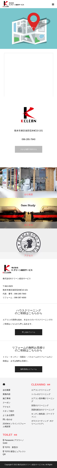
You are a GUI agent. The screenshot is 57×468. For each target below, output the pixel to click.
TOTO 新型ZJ (10, 447)
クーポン (6, 402)
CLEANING (40, 384)
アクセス (6, 407)
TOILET (10, 434)
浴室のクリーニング (40, 405)
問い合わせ (7, 419)
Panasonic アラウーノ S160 (13, 441)
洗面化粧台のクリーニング (42, 410)
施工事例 (6, 398)
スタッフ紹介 (8, 411)
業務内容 (6, 394)
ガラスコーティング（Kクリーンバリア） (42, 422)
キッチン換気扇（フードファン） (42, 415)
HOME (4, 384)
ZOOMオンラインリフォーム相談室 (14, 425)
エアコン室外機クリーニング (42, 399)
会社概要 (6, 390)
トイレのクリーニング (40, 394)
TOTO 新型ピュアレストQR (14, 452)
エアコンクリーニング (40, 390)
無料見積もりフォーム (28, 369)
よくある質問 (8, 415)
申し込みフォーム (28, 332)
